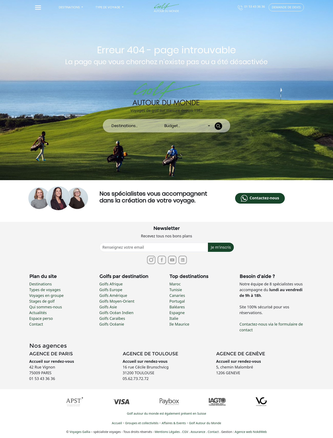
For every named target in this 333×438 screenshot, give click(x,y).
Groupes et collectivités (141, 423)
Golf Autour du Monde (205, 423)
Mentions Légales (168, 432)
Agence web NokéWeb (251, 432)
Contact (36, 324)
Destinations (40, 283)
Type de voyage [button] (108, 7)
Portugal (177, 301)
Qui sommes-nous (45, 306)
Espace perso (41, 318)
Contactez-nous (260, 198)
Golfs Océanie (111, 324)
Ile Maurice (179, 324)
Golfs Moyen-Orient (116, 301)
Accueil (117, 423)
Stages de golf (42, 301)
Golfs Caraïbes (112, 318)
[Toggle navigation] (38, 7)
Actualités (38, 312)
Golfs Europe (110, 289)
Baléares (177, 306)
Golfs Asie (108, 306)
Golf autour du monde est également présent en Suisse (166, 414)
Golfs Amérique (113, 295)
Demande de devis (286, 7)
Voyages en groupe (46, 295)
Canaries (177, 295)
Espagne (177, 312)
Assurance (198, 432)
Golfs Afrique (111, 283)
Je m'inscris (221, 247)
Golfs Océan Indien (116, 312)
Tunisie (175, 289)
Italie (173, 318)
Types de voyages (45, 289)
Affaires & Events (174, 423)
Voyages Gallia (80, 432)
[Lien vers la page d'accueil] (166, 7)
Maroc (175, 283)
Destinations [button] (70, 7)
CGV (185, 432)
